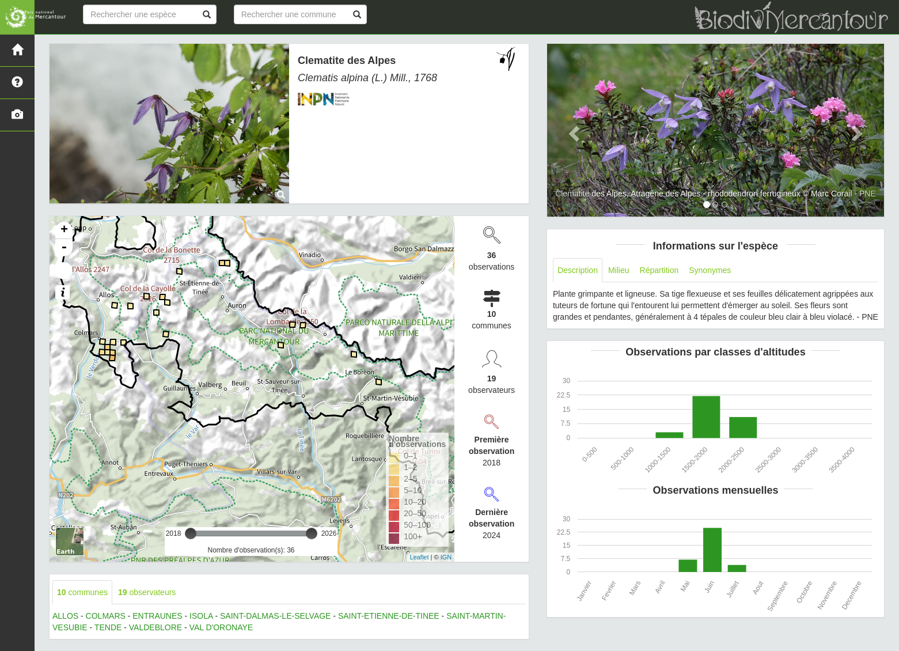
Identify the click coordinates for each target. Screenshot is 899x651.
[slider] (190, 533)
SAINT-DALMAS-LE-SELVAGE (275, 615)
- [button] (64, 247)
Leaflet (419, 557)
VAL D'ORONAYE (221, 627)
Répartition (659, 270)
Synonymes (710, 270)
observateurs (147, 592)
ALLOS (65, 615)
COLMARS (106, 615)
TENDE (108, 627)
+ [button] (64, 230)
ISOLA (201, 615)
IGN (446, 557)
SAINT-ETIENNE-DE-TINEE (388, 615)
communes (82, 592)
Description (577, 270)
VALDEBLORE (155, 627)
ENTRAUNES (157, 615)
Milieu (618, 270)
